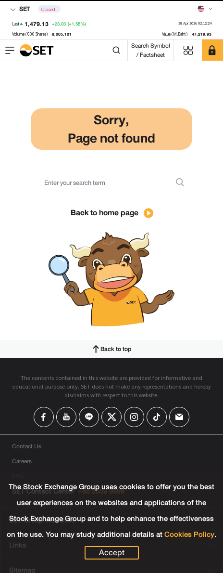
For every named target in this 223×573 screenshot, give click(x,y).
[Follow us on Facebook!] (43, 417)
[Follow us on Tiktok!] (156, 417)
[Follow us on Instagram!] (134, 417)
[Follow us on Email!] (179, 417)
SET (20, 9)
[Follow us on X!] (111, 417)
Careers (22, 461)
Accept (111, 553)
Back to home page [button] (112, 212)
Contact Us (26, 446)
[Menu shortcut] (188, 50)
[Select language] (205, 8)
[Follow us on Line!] (88, 417)
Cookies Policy (189, 534)
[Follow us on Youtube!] (66, 417)
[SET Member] (212, 50)
